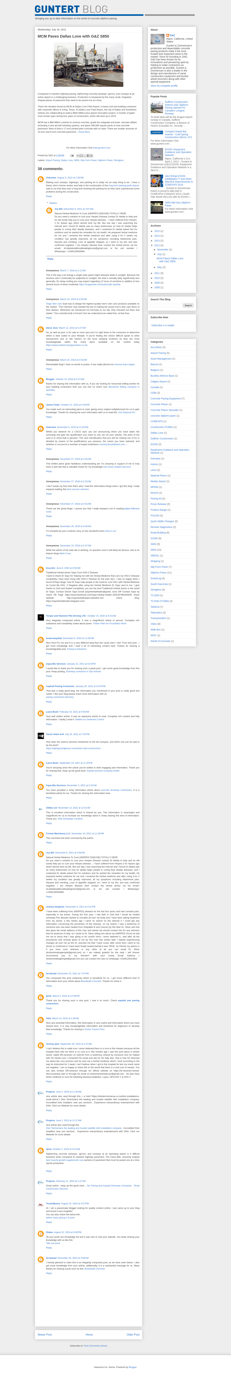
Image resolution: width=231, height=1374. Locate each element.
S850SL (155, 555)
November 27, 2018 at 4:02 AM (75, 504)
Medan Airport (158, 481)
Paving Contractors (76, 649)
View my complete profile (164, 85)
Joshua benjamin (55, 906)
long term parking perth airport (124, 185)
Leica (153, 470)
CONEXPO (157, 421)
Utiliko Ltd (51, 807)
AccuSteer (156, 347)
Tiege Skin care (54, 303)
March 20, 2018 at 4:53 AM (73, 360)
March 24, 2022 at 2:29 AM (65, 1018)
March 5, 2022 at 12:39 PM (66, 996)
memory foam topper (124, 364)
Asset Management (161, 358)
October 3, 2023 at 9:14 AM (66, 1149)
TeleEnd (155, 606)
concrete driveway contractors (116, 790)
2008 (157, 287)
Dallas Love (67, 160)
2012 (157, 245)
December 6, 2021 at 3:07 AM (78, 209)
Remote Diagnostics (161, 527)
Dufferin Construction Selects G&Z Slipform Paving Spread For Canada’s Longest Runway (176, 108)
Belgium (155, 370)
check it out (110, 531)
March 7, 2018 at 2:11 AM (73, 270)
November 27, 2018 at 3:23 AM (75, 481)
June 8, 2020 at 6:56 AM (68, 568)
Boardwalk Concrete (91, 981)
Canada (155, 387)
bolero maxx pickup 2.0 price (60, 1217)
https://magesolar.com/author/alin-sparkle (99, 284)
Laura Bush (52, 711)
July (159, 254)
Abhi (48, 1018)
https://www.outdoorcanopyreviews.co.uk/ (66, 345)
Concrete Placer (159, 404)
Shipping (155, 561)
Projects (50, 1091)
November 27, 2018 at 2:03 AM (75, 459)
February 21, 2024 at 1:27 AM (70, 1181)
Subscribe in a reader (162, 325)
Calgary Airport (159, 381)
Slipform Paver (105, 160)
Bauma (154, 364)
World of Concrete (160, 641)
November (163, 249)
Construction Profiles (162, 427)
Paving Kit (156, 498)
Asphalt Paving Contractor (60, 686)
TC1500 (155, 595)
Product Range (159, 509)
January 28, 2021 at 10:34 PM (90, 686)
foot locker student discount (117, 466)
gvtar (49, 996)
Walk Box (156, 629)
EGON (154, 444)
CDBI (153, 392)
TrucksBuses (53, 1203)
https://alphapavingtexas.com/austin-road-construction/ (73, 748)
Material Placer (159, 475)
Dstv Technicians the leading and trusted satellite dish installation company (84, 1128)
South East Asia (159, 584)
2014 (157, 235)
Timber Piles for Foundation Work (109, 623)
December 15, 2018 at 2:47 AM (75, 545)
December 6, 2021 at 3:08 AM (70, 852)
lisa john (50, 568)
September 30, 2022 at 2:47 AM (76, 1044)
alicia (49, 1149)
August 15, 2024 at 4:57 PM (75, 1203)
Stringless (119, 160)
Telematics (156, 612)
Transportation (158, 618)
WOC (153, 635)
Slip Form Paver (89, 160)
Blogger (50, 379)
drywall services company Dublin (103, 770)
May (159, 267)
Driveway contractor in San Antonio (83, 671)
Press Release (158, 504)
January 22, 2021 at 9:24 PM (81, 663)
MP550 (154, 487)
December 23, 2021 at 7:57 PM (73, 973)
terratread (51, 973)
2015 (157, 231)
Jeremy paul (52, 1044)
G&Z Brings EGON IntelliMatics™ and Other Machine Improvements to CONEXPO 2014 (179, 180)
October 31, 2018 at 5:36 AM (75, 404)
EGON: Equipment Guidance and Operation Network (178, 152)
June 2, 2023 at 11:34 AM (68, 1091)
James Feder (53, 404)
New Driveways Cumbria (70, 818)
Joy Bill (59, 209)
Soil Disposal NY (126, 412)
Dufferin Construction (162, 438)
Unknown (51, 177)
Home (89, 1334)
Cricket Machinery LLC (58, 833)
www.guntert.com (101, 147)
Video (154, 623)
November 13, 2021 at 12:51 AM (74, 807)
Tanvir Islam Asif (55, 734)
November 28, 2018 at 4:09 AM (75, 526)
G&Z (172, 35)
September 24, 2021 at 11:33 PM (76, 763)
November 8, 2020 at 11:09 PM (78, 638)
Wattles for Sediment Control (89, 719)
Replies (53, 203)
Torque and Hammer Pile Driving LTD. (66, 615)
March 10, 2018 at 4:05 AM (73, 299)
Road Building (158, 532)
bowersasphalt (54, 638)
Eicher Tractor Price (95, 1029)
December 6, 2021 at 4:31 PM (80, 906)
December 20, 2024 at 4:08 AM (73, 1258)
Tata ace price (53, 1243)
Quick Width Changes (162, 521)
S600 (153, 544)
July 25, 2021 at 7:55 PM (77, 734)
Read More (84, 132)
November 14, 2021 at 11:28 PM (88, 833)
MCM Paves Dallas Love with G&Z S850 (170, 260)
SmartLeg (156, 578)
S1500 (154, 538)
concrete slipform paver (163, 415)
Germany (156, 458)
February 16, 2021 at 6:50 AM (74, 711)
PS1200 (155, 515)
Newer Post (45, 1334)
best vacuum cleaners (78, 489)
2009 (157, 282)
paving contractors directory (60, 697)
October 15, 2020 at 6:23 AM (101, 615)
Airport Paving (53, 160)
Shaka (49, 1232)
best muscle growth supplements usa (64, 1160)
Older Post (133, 1334)
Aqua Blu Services (56, 663)
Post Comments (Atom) (95, 1345)
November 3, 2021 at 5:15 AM (82, 785)
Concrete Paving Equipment (166, 398)
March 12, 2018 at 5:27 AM (72, 328)
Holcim (154, 464)
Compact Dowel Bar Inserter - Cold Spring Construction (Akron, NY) (178, 134)
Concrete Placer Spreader (165, 410)
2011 (157, 273)
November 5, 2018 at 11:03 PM (72, 427)
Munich (154, 492)
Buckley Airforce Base (162, 375)
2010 (157, 278)
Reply (49, 196)
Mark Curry (65, 553)
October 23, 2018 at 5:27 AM (70, 379)
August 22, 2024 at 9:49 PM (67, 1232)
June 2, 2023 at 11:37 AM (68, 1120)
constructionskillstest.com (112, 444)
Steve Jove (52, 328)
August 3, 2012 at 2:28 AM (70, 177)
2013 (157, 240)
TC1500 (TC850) (160, 601)
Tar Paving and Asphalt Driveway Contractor (110, 1185)
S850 (76, 160)
